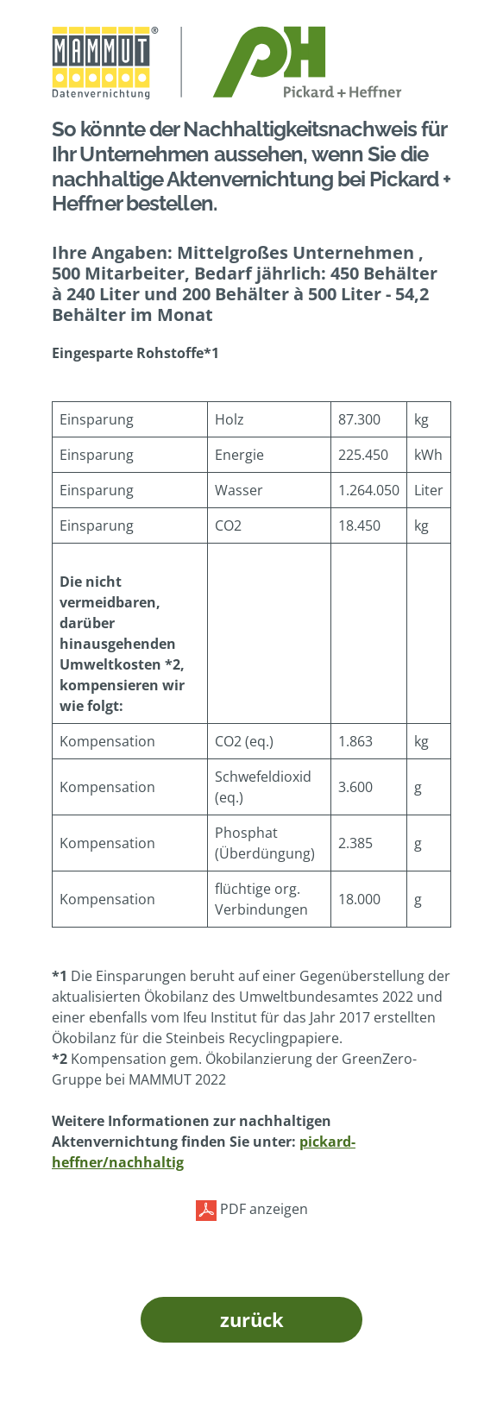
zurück (252, 1319)
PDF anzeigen (252, 1210)
